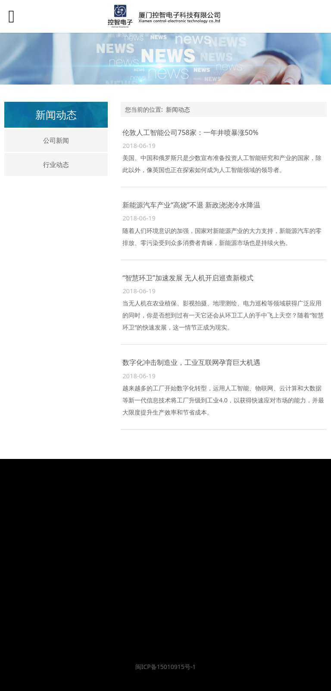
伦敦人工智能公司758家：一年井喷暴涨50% (190, 132)
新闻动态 (178, 109)
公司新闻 (56, 140)
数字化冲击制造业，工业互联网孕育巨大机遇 (191, 362)
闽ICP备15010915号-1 (165, 667)
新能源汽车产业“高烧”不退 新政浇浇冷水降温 (191, 205)
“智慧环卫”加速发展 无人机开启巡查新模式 (187, 278)
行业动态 (56, 164)
